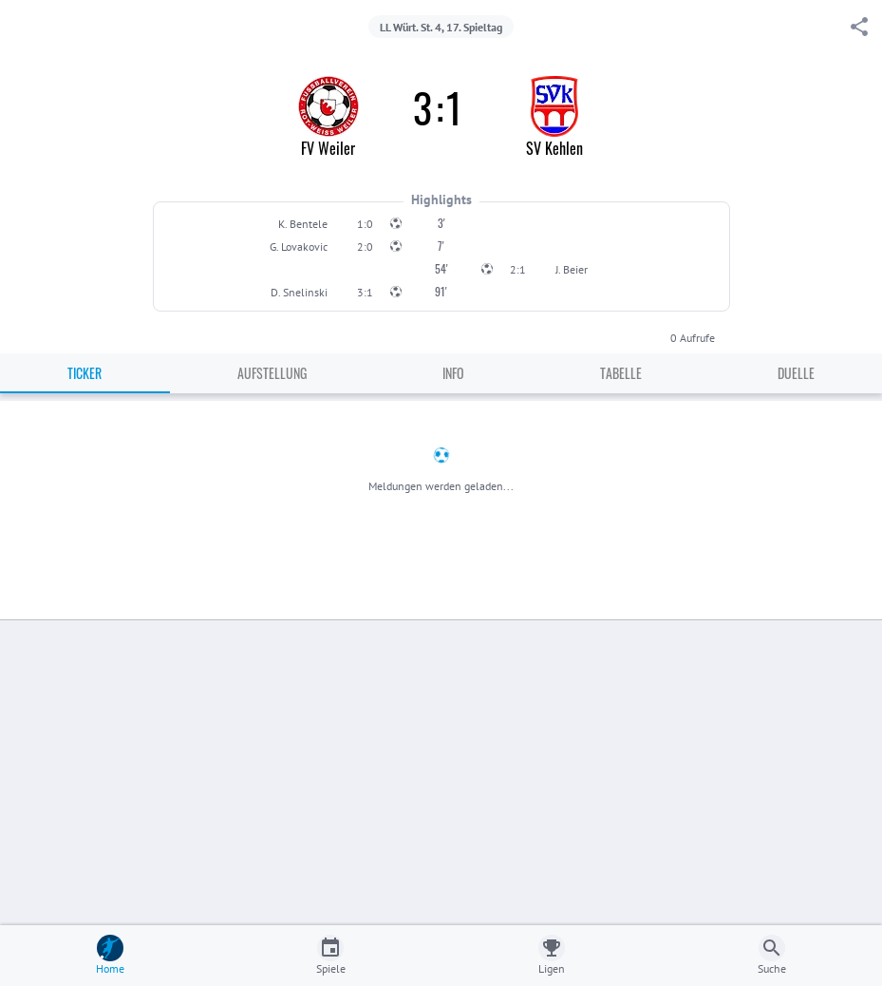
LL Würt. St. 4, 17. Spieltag (441, 27)
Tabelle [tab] (621, 373)
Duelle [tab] (796, 373)
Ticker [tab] (84, 373)
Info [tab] (453, 373)
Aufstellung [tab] (272, 373)
